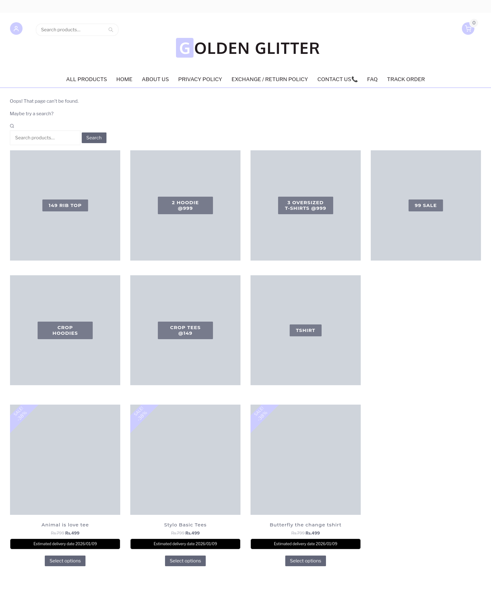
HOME (124, 57)
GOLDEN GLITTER (247, 26)
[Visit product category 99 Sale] (426, 184)
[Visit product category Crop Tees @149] (185, 308)
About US (155, 57)
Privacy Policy (200, 57)
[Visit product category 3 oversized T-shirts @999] (306, 184)
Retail (82, 579)
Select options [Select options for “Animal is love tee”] (65, 539)
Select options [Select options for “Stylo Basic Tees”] (185, 539)
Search (110, 30)
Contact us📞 (338, 57)
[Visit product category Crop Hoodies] (65, 308)
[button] (16, 30)
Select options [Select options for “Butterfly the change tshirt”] (305, 539)
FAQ (372, 57)
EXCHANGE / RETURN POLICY (269, 57)
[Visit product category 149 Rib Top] (65, 184)
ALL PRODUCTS (86, 57)
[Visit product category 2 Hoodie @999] (185, 184)
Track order (406, 57)
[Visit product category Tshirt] (306, 308)
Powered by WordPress (33, 579)
